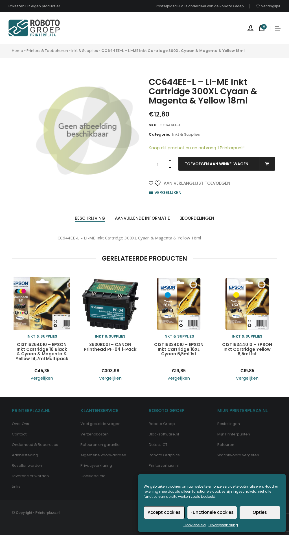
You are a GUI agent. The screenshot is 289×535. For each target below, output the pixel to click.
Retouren (225, 444)
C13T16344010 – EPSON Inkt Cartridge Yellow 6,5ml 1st (247, 349)
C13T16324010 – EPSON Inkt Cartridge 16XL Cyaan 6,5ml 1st (178, 349)
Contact (19, 434)
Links (16, 486)
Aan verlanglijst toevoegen (192, 183)
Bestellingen (228, 423)
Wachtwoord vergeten (238, 455)
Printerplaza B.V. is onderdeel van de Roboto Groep (200, 6)
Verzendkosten (94, 434)
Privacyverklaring (223, 525)
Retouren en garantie (100, 444)
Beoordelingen (196, 218)
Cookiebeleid (194, 525)
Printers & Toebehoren (47, 50)
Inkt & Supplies (84, 50)
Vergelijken (167, 192)
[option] (88, 130)
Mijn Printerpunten (233, 434)
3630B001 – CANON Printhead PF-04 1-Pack (110, 347)
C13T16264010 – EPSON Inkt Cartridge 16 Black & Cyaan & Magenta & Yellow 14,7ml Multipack (42, 351)
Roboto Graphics (164, 455)
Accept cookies (164, 512)
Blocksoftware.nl (164, 434)
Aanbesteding (25, 455)
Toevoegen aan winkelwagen (229, 163)
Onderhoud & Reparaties (35, 444)
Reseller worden (27, 465)
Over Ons (20, 423)
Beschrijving (90, 218)
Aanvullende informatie (142, 218)
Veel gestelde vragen (100, 423)
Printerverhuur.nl (164, 465)
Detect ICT (158, 444)
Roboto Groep (162, 423)
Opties (260, 512)
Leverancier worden (30, 476)
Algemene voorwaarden (103, 455)
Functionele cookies (212, 512)
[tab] (90, 218)
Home (17, 50)
